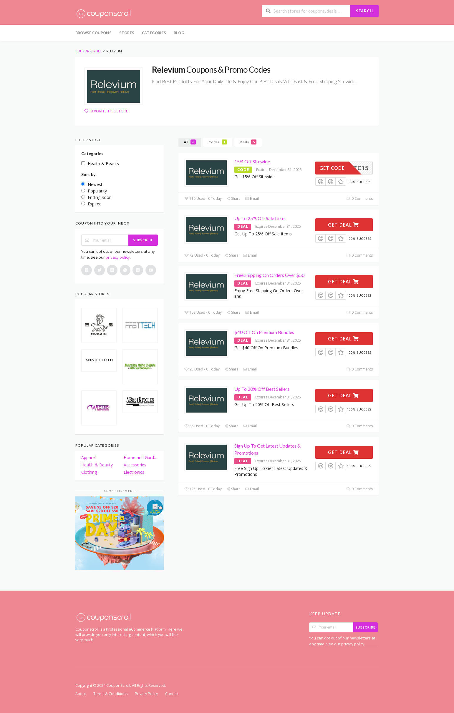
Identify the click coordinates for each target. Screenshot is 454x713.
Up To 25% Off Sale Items (260, 218)
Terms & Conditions (110, 693)
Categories (154, 32)
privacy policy (118, 257)
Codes (217, 141)
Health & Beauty (97, 465)
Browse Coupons (93, 32)
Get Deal (343, 225)
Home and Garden (141, 457)
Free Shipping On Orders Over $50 (269, 275)
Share (233, 198)
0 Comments (360, 198)
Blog (179, 32)
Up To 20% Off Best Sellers (261, 389)
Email (252, 198)
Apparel (88, 457)
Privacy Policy (146, 693)
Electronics (134, 472)
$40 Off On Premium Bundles (264, 332)
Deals (248, 141)
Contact (171, 693)
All (190, 141)
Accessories (135, 465)
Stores (126, 32)
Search (364, 11)
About (80, 693)
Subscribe (143, 240)
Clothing (89, 472)
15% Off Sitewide (252, 161)
